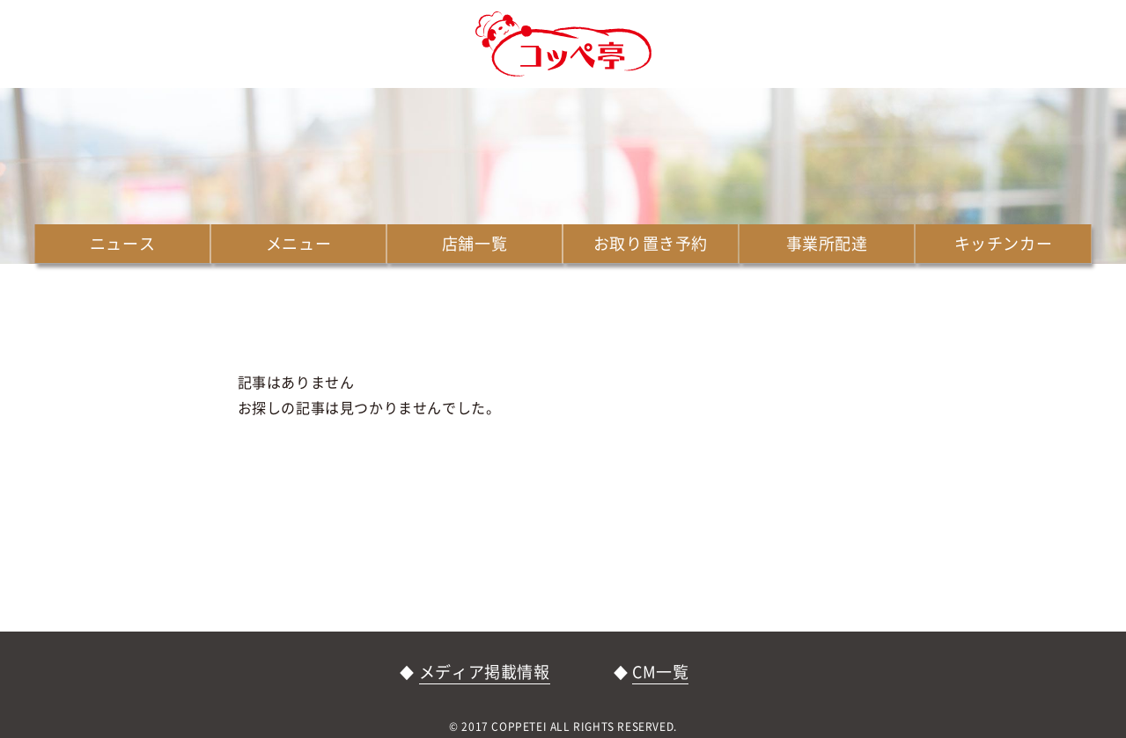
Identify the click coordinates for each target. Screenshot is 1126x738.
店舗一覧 (474, 243)
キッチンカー (1003, 243)
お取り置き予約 (650, 243)
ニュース (122, 243)
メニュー (298, 243)
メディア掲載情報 (484, 671)
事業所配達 (827, 243)
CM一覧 (660, 671)
